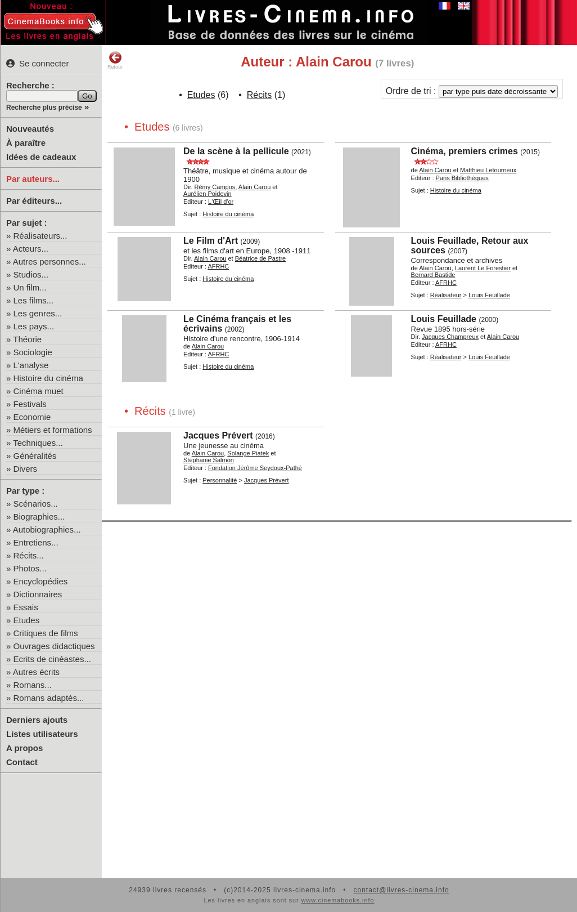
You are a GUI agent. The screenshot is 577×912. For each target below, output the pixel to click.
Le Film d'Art (210, 240)
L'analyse (31, 365)
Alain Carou (254, 187)
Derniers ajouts (36, 720)
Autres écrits (36, 672)
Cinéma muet (38, 391)
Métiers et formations (52, 430)
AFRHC (218, 266)
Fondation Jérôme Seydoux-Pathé (255, 467)
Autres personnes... (49, 261)
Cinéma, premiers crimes (464, 151)
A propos (24, 748)
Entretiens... (35, 542)
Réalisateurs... (40, 235)
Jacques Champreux (450, 336)
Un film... (30, 287)
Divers (25, 468)
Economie (32, 417)
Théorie (27, 339)
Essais (25, 607)
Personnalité (219, 480)
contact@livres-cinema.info (401, 890)
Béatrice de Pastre (260, 258)
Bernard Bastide (433, 274)
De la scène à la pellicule (236, 151)
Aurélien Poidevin (207, 193)
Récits (259, 95)
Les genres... (37, 313)
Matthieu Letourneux (488, 170)
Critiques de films (45, 633)
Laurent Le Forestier (483, 268)
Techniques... (37, 443)
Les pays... (34, 326)
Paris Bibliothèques (462, 178)
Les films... (33, 300)
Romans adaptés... (48, 698)
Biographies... (39, 516)
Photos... (30, 568)
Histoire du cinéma (48, 378)
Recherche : (30, 85)
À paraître (26, 142)
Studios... (31, 274)
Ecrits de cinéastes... (52, 659)
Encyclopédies (40, 581)
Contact (22, 762)
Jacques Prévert (218, 435)
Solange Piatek (248, 453)
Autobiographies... (47, 529)
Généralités (35, 456)
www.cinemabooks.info (338, 900)
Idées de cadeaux (41, 157)
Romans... (32, 685)
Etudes (26, 620)
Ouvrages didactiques (54, 646)
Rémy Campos (215, 187)
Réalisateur (446, 295)
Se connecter (37, 63)
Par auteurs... (33, 179)
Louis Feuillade (489, 295)
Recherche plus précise (44, 107)
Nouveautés (30, 128)
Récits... (28, 555)
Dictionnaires (37, 594)
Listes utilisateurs (42, 734)
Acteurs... (30, 248)
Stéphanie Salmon (208, 460)
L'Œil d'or (220, 201)
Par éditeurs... (34, 200)
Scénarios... (35, 503)
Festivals (30, 404)
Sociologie (32, 352)
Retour (115, 60)
